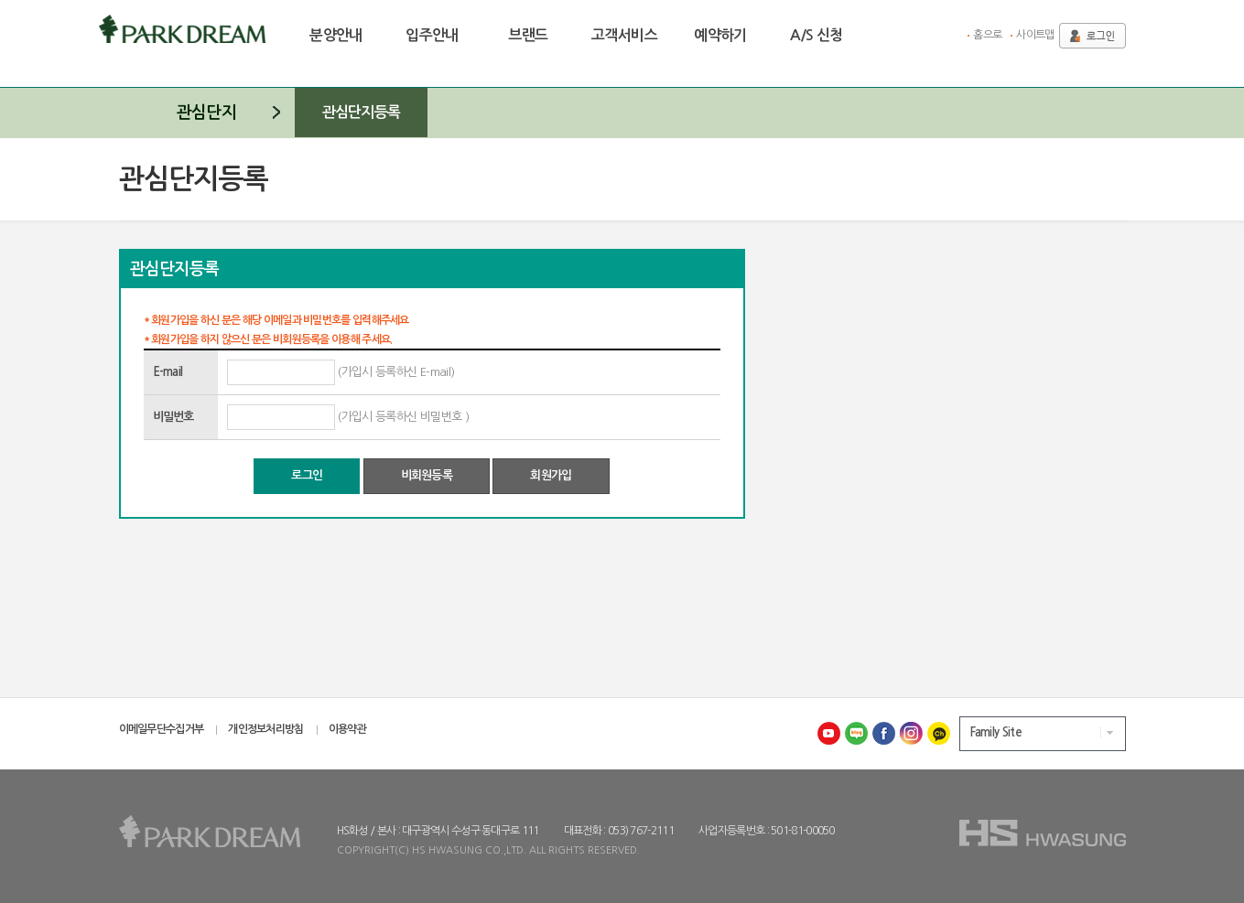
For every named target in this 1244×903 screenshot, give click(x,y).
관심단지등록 (361, 112)
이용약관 (347, 729)
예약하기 (720, 35)
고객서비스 (624, 35)
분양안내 (335, 35)
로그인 (306, 475)
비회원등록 (427, 475)
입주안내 (432, 35)
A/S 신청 (816, 35)
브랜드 (527, 35)
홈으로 (987, 34)
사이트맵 (1035, 34)
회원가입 (550, 475)
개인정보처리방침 (265, 729)
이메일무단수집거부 (161, 729)
